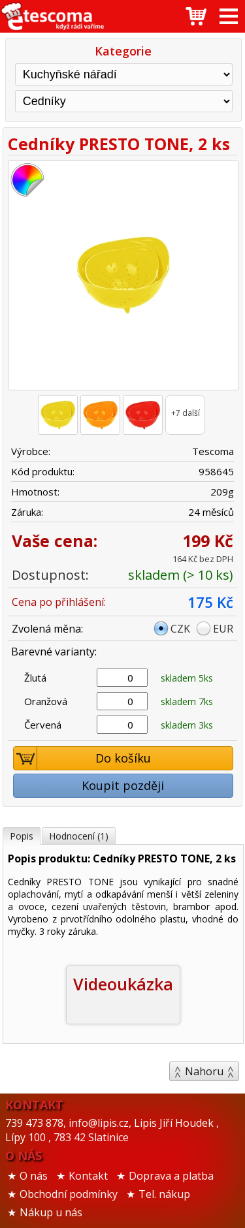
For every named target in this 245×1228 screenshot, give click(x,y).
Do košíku (82, 758)
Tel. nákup (164, 1194)
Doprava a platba (171, 1176)
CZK (180, 629)
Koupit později (123, 785)
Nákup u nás (51, 1212)
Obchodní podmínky (69, 1194)
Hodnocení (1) (78, 836)
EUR (223, 629)
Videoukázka (123, 984)
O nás (34, 1176)
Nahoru (204, 1071)
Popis (21, 836)
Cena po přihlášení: (59, 602)
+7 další (185, 412)
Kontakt (88, 1176)
